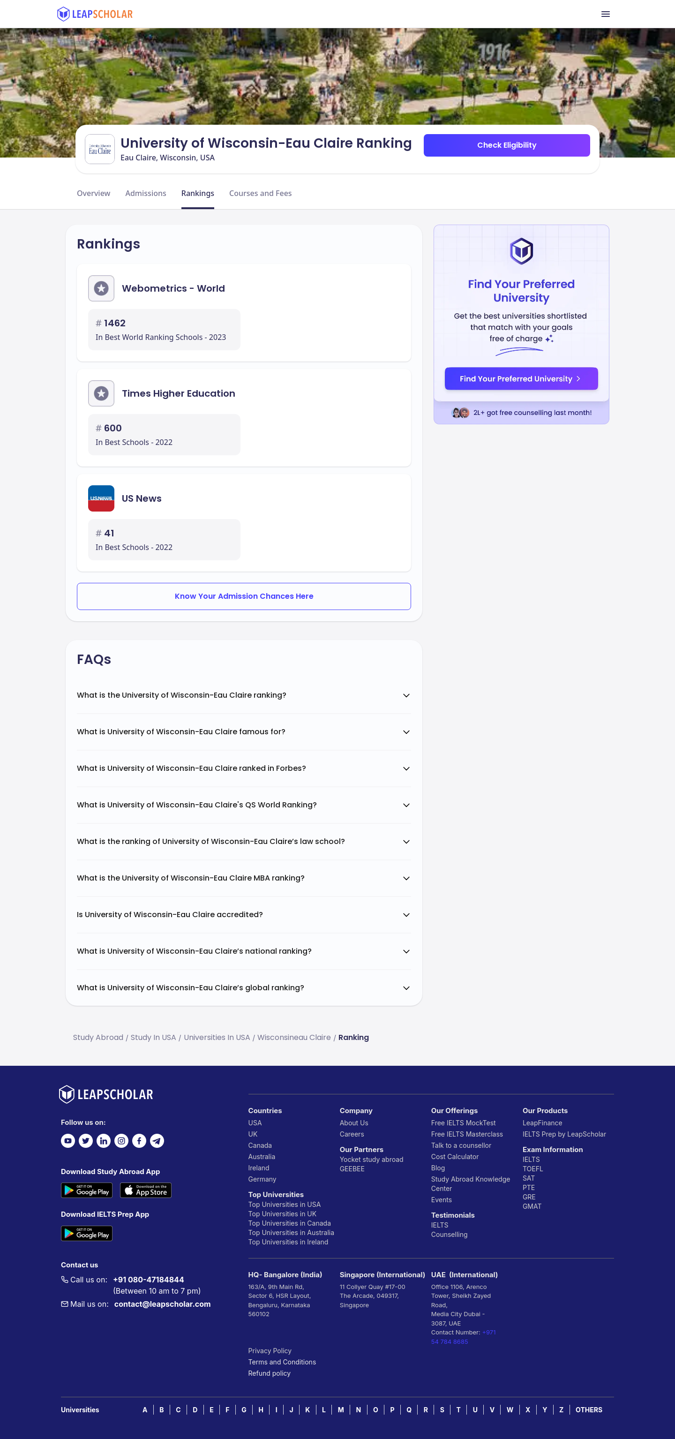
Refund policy (269, 1373)
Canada (260, 1145)
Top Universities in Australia (291, 1232)
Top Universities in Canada (289, 1223)
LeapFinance (542, 1123)
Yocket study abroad (372, 1159)
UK (253, 1134)
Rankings (197, 193)
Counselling (449, 1234)
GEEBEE (352, 1169)
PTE (529, 1187)
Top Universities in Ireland (288, 1242)
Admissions (145, 193)
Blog (438, 1168)
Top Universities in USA (284, 1204)
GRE (529, 1197)
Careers (352, 1134)
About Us (354, 1123)
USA (255, 1123)
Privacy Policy (270, 1351)
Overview (93, 193)
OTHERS (589, 1410)
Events (441, 1200)
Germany (262, 1179)
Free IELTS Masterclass (467, 1134)
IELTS (440, 1225)
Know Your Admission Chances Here (244, 596)
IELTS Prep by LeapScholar (564, 1134)
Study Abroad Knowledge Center (470, 1183)
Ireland (259, 1168)
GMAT (532, 1206)
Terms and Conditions (282, 1362)
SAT (529, 1178)
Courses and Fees (260, 193)
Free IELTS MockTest (463, 1123)
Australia (262, 1156)
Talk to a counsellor (461, 1145)
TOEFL (533, 1169)
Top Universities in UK (282, 1214)
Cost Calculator (455, 1156)
